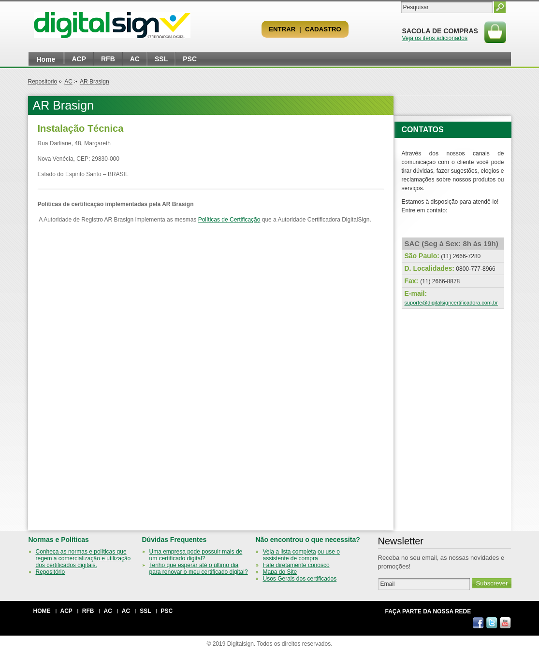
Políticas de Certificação (229, 219)
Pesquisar (500, 7)
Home (46, 59)
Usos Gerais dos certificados (300, 578)
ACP (79, 59)
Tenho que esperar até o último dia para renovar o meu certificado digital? (198, 568)
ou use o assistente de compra (301, 555)
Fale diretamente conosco (296, 565)
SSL (161, 59)
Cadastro (323, 29)
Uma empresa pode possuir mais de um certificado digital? (196, 555)
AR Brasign (94, 81)
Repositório (50, 572)
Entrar (282, 29)
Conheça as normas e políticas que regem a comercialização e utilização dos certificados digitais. (83, 558)
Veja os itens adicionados (434, 38)
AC (135, 59)
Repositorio (43, 81)
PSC (190, 59)
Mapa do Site (280, 572)
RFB (108, 59)
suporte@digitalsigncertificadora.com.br (451, 302)
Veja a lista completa (289, 551)
